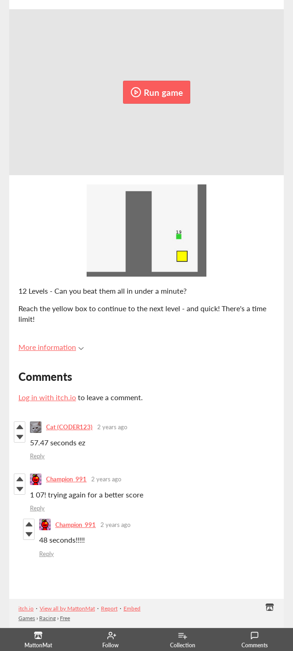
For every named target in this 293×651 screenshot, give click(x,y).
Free (65, 618)
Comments (254, 640)
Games (26, 618)
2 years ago (112, 427)
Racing (47, 618)
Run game (156, 92)
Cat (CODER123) (69, 427)
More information (51, 347)
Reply (37, 456)
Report (109, 608)
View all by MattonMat (67, 608)
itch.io (26, 608)
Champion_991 (66, 479)
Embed (132, 608)
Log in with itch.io (47, 397)
